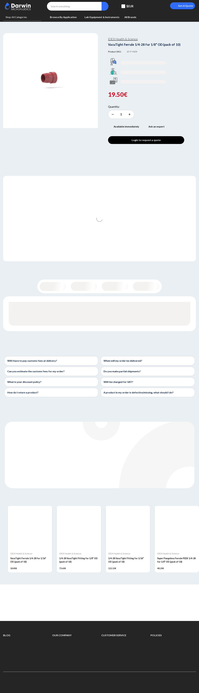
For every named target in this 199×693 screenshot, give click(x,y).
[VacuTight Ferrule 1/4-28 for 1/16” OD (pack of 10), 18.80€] (30, 528)
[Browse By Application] (64, 17)
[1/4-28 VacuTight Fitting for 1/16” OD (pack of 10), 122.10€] (128, 528)
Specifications (115, 286)
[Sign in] (160, 6)
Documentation (146, 286)
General (52, 286)
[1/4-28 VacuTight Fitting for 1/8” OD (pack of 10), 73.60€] (79, 528)
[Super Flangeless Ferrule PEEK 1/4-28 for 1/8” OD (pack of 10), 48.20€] (177, 528)
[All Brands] (130, 17)
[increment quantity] (121, 114)
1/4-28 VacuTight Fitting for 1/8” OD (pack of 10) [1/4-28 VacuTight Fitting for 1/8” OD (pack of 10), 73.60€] (78, 560)
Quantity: (114, 106)
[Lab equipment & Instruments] (102, 17)
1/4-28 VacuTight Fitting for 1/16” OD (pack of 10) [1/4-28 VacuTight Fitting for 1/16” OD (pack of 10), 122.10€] (126, 560)
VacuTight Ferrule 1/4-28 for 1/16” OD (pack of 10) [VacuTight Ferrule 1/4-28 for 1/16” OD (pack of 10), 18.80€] (28, 560)
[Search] (105, 6)
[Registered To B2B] (152, 6)
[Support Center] (145, 6)
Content (84, 286)
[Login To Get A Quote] (182, 5)
